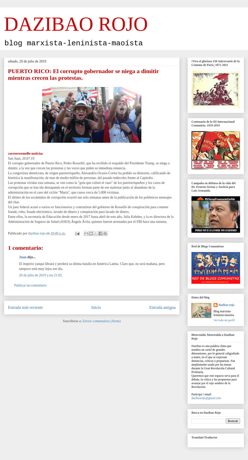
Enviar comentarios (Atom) (102, 321)
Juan (23, 257)
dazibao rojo (226, 305)
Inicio (96, 307)
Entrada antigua (162, 307)
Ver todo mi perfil (224, 320)
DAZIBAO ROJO (76, 24)
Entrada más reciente (25, 307)
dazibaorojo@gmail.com (206, 398)
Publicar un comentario (30, 285)
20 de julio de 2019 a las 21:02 (40, 275)
